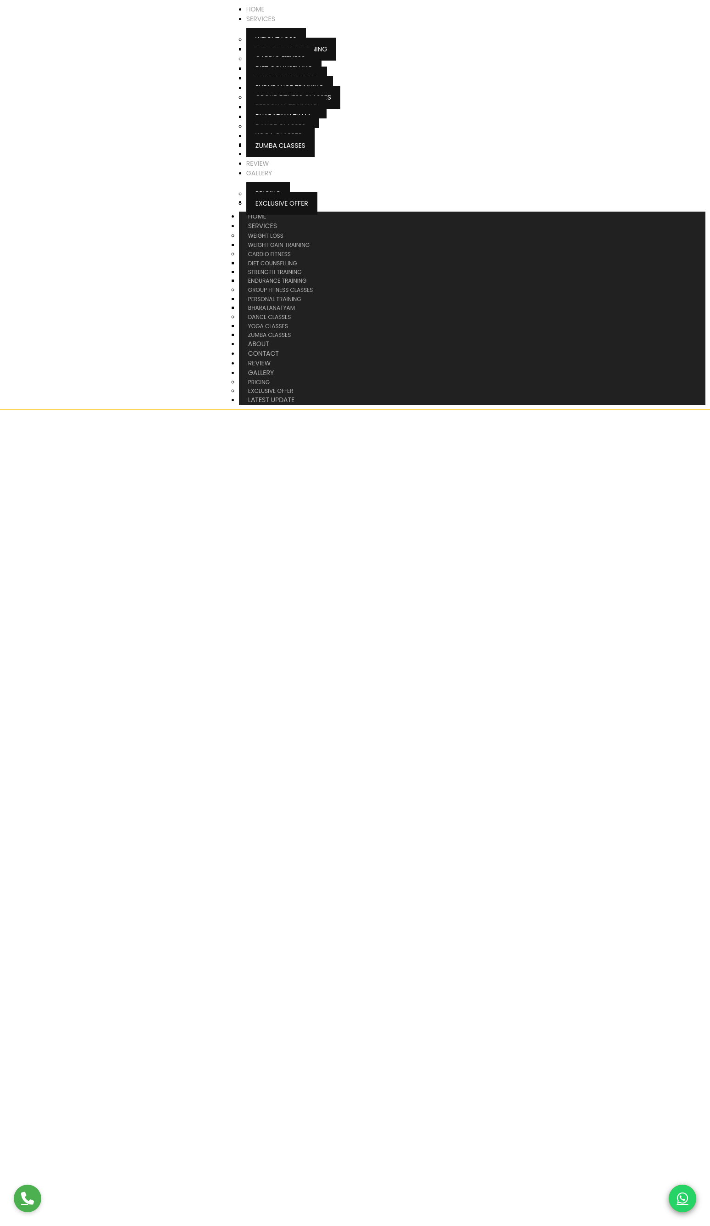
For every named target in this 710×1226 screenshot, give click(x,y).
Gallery (270, 373)
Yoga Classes (268, 326)
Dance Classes (269, 317)
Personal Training (274, 299)
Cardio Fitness (269, 254)
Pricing (259, 382)
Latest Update (271, 399)
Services (271, 226)
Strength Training (275, 272)
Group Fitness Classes (280, 290)
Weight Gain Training (279, 245)
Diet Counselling (272, 263)
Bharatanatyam (271, 308)
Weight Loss (265, 236)
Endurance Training (277, 281)
